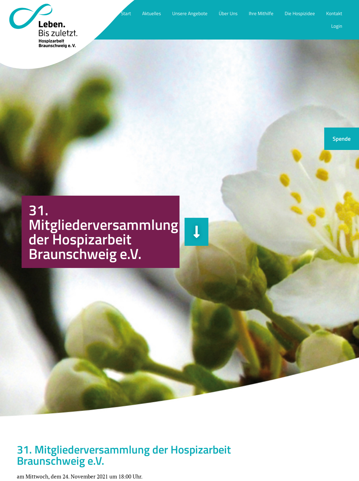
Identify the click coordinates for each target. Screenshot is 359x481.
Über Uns (228, 13)
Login (336, 26)
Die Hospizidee (300, 13)
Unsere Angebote (190, 13)
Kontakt (334, 13)
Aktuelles (151, 13)
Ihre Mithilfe (261, 13)
